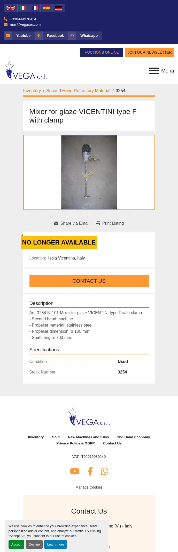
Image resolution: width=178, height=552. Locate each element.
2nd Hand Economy (133, 437)
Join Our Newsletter (150, 52)
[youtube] (19, 35)
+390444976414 (22, 19)
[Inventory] (32, 90)
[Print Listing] (110, 223)
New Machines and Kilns (88, 437)
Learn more (55, 544)
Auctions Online (102, 52)
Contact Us (88, 281)
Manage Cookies (89, 487)
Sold (56, 437)
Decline (34, 544)
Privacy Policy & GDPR (75, 443)
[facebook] (51, 35)
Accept (16, 544)
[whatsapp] (85, 35)
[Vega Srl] (89, 416)
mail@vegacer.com (25, 24)
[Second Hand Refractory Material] (78, 90)
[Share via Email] (72, 223)
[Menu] (154, 71)
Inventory (36, 437)
